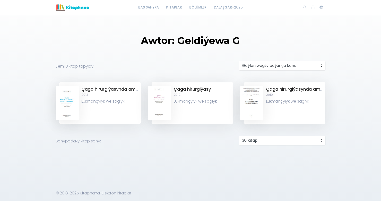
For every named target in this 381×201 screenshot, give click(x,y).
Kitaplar (174, 7)
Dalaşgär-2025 (228, 7)
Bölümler (198, 7)
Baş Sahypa (148, 7)
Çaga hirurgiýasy (192, 89)
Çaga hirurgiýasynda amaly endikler (120, 89)
